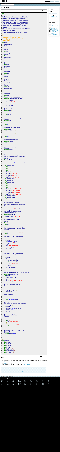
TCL (48, 448)
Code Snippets (2, 440)
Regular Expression (20, 447)
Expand (42, 12)
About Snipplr (11, 440)
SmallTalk (8, 448)
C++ (12, 443)
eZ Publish (13, 444)
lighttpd (37, 445)
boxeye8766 (6, 427)
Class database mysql (54, 34)
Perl (12, 446)
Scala (48, 447)
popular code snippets (48, 2)
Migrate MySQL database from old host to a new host (54, 27)
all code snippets (41, 2)
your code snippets (55, 2)
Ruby (31, 447)
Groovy (37, 444)
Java (13, 445)
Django (49, 443)
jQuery (25, 445)
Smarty (13, 448)
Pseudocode (49, 446)
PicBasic (25, 446)
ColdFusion (25, 443)
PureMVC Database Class (54, 30)
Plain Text (46, 12)
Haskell (49, 444)
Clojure (19, 443)
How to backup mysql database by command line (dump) (54, 26)
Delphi (37, 443)
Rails (13, 447)
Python (1, 447)
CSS (30, 443)
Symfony (43, 448)
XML (1, 449)
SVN (36, 448)
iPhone (7, 445)
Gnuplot (31, 444)
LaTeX (31, 445)
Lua (48, 445)
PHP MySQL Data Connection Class (53, 31)
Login (8, 3)
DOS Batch (2, 444)
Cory (49, 9)
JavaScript (19, 445)
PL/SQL (31, 446)
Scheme (1, 448)
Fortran (25, 444)
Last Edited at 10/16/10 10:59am (53, 16)
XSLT (7, 449)
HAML (43, 444)
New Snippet (2, 3)
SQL (30, 448)
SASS (43, 447)
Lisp (42, 445)
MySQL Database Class (54, 28)
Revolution (25, 447)
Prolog (43, 446)
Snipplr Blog (6, 440)
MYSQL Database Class (54, 29)
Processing (37, 446)
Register (6, 3)
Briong (5, 423)
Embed (44, 12)
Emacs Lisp (8, 444)
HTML (1, 445)
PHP (19, 446)
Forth (19, 444)
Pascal (7, 446)
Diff (42, 443)
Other (1, 446)
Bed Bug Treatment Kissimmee (27, 428)
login (23, 434)
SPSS (25, 448)
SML (19, 448)
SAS (36, 447)
